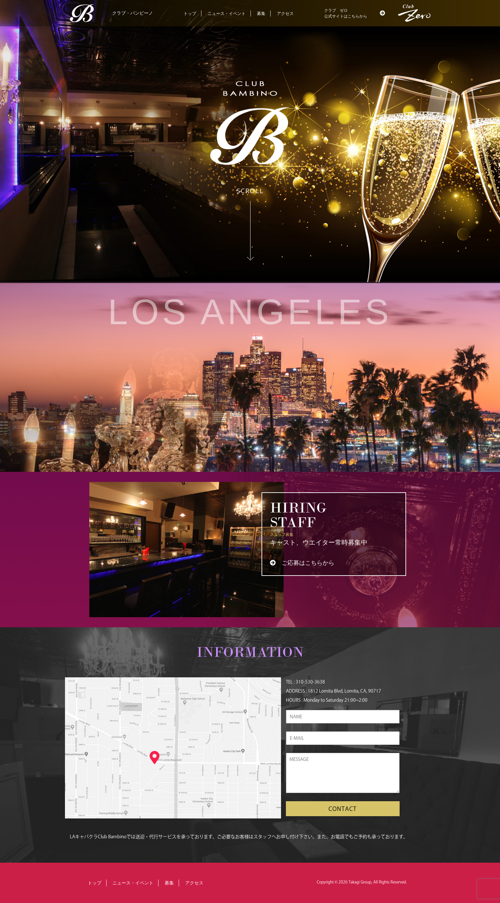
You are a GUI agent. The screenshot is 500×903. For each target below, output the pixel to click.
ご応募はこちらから (308, 563)
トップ (190, 13)
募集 (261, 13)
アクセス (285, 13)
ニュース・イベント (227, 13)
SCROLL (250, 190)
